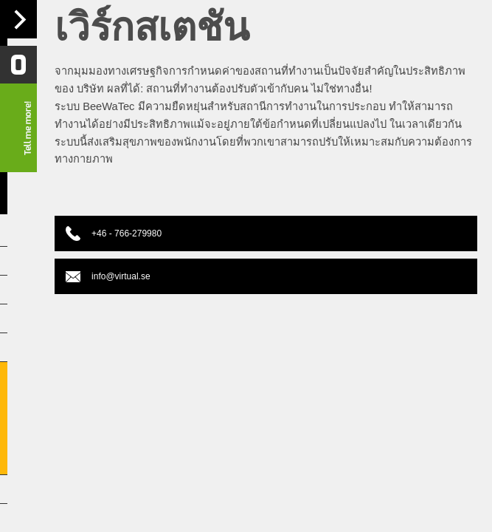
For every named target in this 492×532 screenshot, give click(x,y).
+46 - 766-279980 (116, 233)
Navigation (18, 19)
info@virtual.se (110, 276)
